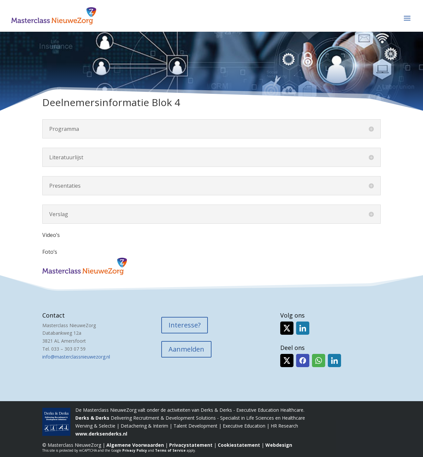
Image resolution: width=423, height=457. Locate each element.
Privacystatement (190, 445)
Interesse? (185, 325)
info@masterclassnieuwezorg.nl (76, 357)
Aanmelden (186, 349)
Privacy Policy (134, 450)
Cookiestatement (239, 445)
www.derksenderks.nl (101, 434)
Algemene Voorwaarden (135, 445)
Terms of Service (170, 450)
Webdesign (278, 445)
